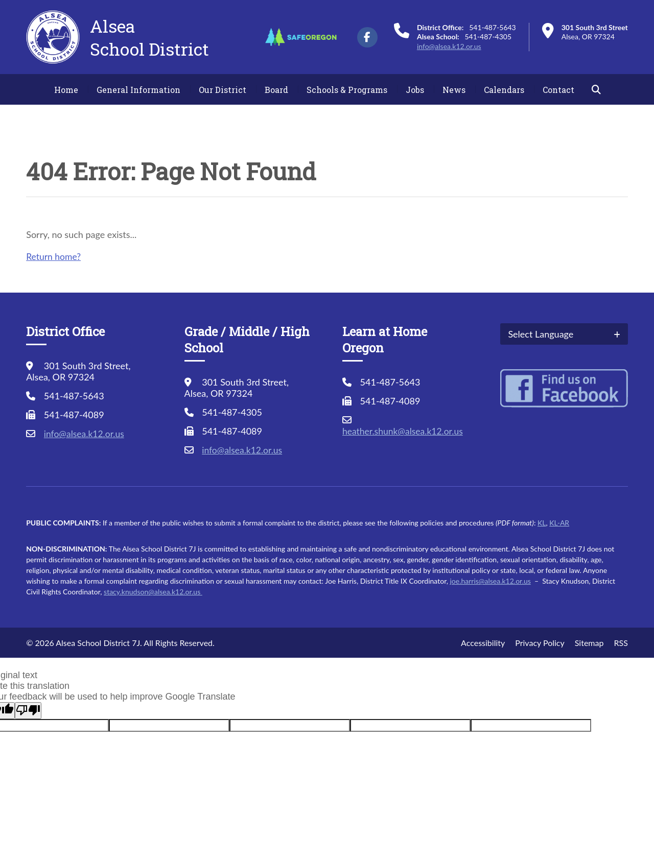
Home (66, 89)
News (453, 89)
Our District (222, 89)
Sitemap (589, 643)
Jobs (415, 89)
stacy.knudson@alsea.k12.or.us (153, 591)
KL (542, 522)
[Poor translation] (28, 710)
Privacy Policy (540, 643)
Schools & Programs (347, 89)
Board (276, 89)
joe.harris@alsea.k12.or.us (490, 581)
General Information (138, 89)
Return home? (54, 256)
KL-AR (559, 522)
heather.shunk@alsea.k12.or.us (404, 431)
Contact (558, 89)
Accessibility (483, 643)
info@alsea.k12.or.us (449, 46)
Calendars (504, 89)
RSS (620, 643)
